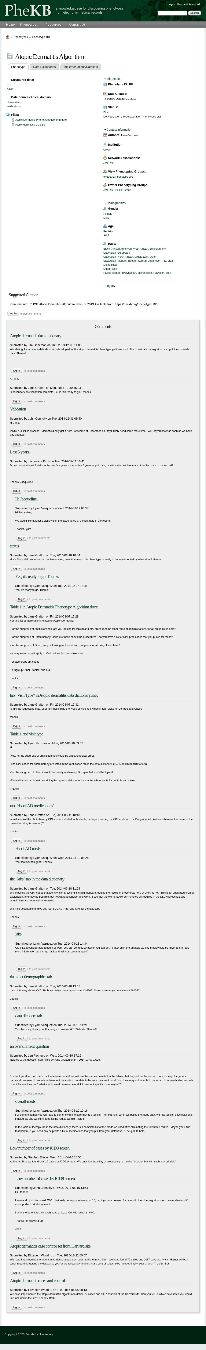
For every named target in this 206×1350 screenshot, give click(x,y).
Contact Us (77, 24)
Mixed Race (110, 264)
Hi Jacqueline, (26, 499)
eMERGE (109, 163)
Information (114, 78)
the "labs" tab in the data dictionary (37, 879)
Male (106, 217)
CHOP (107, 149)
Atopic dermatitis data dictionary (35, 335)
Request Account (188, 4)
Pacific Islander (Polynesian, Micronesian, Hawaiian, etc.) (137, 272)
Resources (53, 24)
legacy (111, 285)
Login (171, 4)
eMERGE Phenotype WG (118, 176)
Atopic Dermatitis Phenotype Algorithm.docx (41, 119)
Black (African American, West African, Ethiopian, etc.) (135, 248)
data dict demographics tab (31, 976)
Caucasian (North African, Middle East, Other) (130, 256)
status (14, 378)
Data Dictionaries (44, 67)
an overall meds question (29, 1046)
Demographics (116, 203)
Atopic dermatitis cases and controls (38, 1280)
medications (14, 106)
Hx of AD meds (27, 848)
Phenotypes (29, 24)
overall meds (25, 1101)
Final (106, 112)
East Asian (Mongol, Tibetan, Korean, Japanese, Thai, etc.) (138, 260)
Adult (106, 235)
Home (10, 24)
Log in (13, 313)
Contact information (119, 129)
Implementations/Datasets (81, 67)
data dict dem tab (28, 1015)
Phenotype (20, 67)
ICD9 (10, 88)
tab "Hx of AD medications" (32, 805)
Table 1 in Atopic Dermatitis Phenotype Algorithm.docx (54, 606)
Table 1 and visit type (26, 733)
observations (14, 102)
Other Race (110, 268)
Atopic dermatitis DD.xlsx (30, 124)
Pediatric (108, 231)
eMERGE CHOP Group (117, 190)
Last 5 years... (20, 452)
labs (18, 934)
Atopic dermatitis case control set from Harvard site (50, 1246)
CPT (9, 85)
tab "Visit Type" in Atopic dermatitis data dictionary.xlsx (54, 695)
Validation (18, 409)
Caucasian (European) (116, 252)
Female (107, 213)
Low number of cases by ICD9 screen (40, 1148)
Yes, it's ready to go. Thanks (37, 576)
